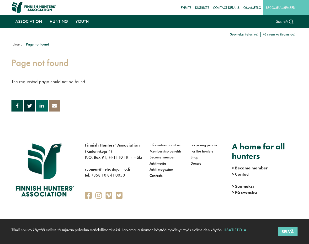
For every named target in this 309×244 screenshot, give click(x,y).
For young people (204, 144)
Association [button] (28, 21)
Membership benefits (165, 151)
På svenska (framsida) (278, 34)
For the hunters (202, 151)
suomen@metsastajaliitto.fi (107, 169)
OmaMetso (252, 7)
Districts (202, 7)
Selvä (288, 231)
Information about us (165, 144)
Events (186, 7)
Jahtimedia (157, 163)
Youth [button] (82, 21)
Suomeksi (243, 186)
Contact (241, 174)
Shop (194, 157)
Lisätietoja (234, 230)
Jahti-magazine (161, 169)
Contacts (156, 175)
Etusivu (17, 44)
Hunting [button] (59, 21)
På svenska (244, 192)
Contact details (226, 7)
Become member (162, 157)
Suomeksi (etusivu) (244, 34)
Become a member (280, 7)
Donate (196, 163)
